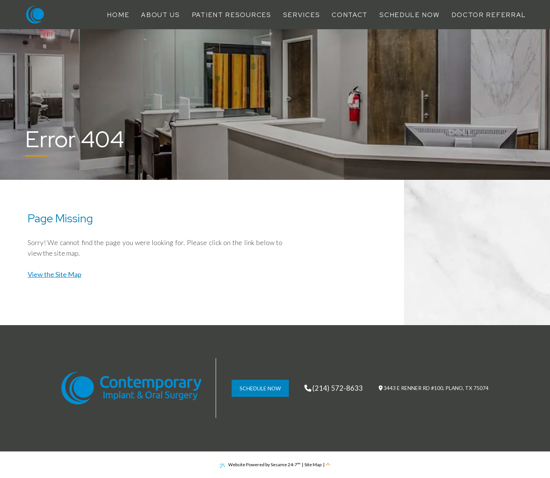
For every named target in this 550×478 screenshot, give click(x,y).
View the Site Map (54, 274)
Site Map (312, 464)
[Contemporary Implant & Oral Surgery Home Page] (35, 15)
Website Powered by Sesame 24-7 (260, 465)
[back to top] (328, 464)
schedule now (260, 388)
